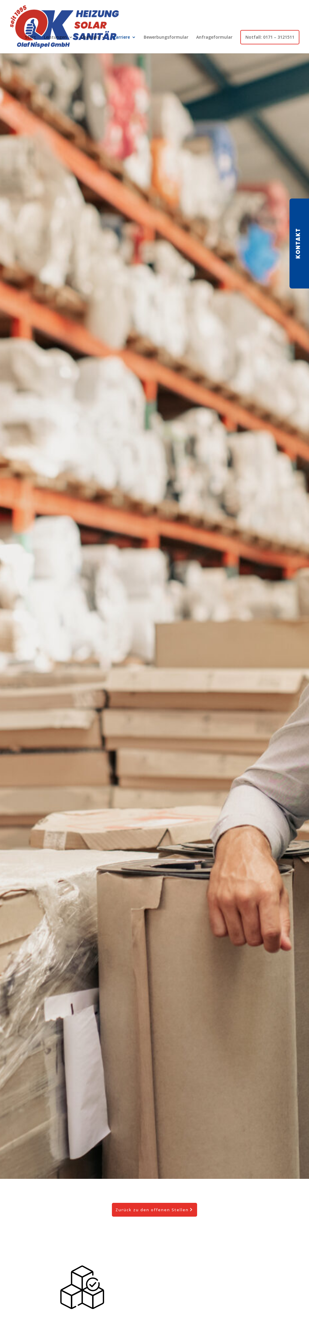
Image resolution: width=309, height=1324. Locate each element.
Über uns (90, 37)
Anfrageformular (214, 37)
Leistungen (55, 37)
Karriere (121, 37)
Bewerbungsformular (166, 37)
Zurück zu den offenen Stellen (152, 1209)
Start (30, 37)
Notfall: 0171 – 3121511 (269, 37)
